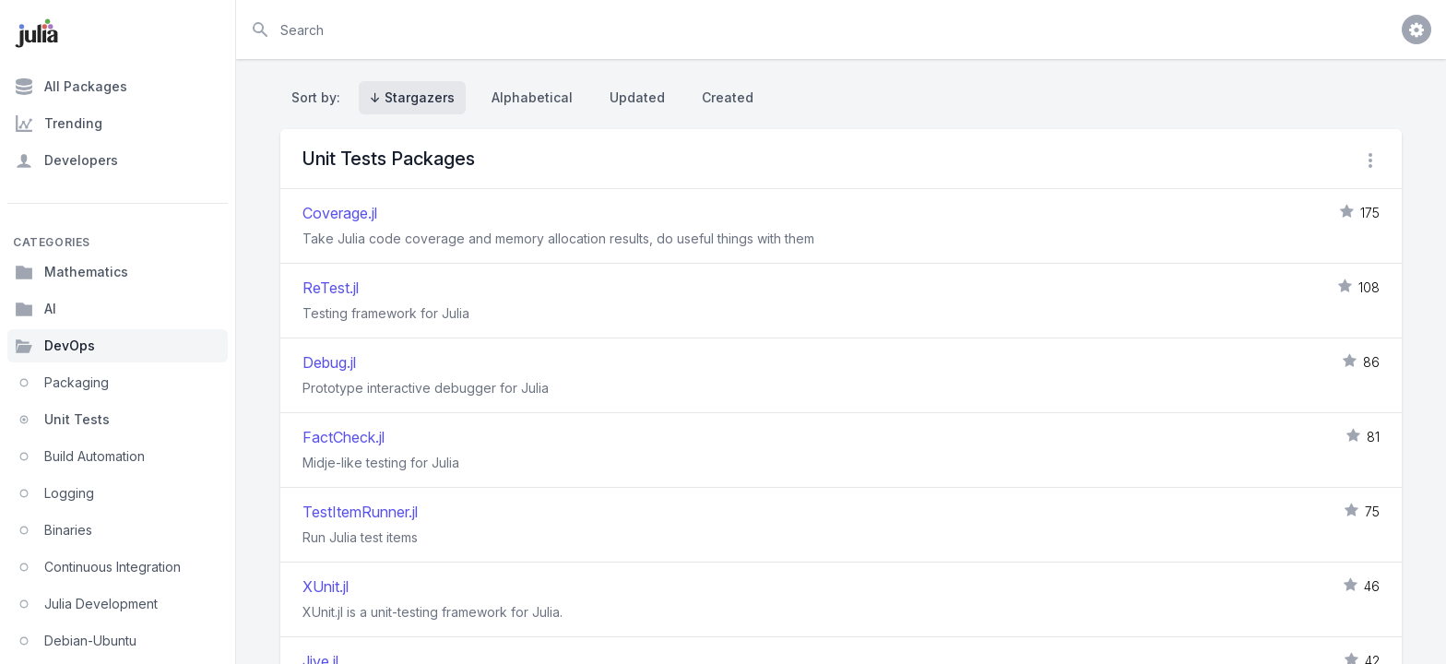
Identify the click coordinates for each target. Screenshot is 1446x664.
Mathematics (71, 272)
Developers (66, 160)
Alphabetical (532, 97)
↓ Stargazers (412, 97)
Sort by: (319, 97)
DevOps (55, 346)
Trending (58, 123)
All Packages (71, 86)
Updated (637, 97)
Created (727, 97)
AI (35, 309)
